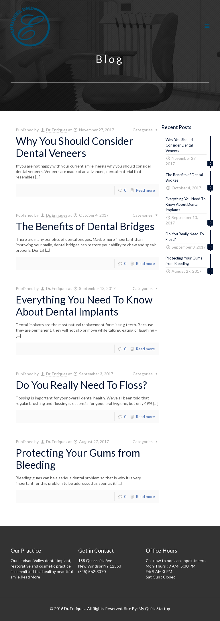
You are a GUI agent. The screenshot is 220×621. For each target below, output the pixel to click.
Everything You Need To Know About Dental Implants (84, 305)
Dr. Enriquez (56, 129)
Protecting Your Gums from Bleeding (78, 458)
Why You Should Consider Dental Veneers (74, 146)
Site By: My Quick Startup (147, 608)
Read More (30, 576)
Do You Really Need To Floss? (81, 384)
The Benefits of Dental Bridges (85, 226)
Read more (145, 190)
